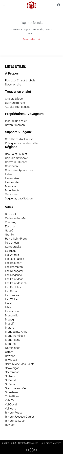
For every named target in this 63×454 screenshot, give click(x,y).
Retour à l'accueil (31, 39)
